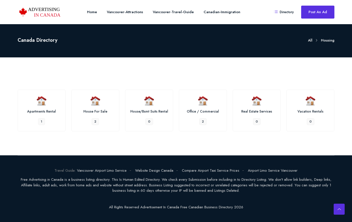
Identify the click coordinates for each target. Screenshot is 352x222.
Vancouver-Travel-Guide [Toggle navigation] (173, 12)
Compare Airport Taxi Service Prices (210, 170)
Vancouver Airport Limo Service (102, 170)
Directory (284, 12)
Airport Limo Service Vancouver (272, 170)
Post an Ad (317, 12)
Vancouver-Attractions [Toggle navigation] (125, 12)
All (310, 40)
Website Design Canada (154, 170)
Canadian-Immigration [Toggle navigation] (222, 12)
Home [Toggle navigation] (92, 12)
